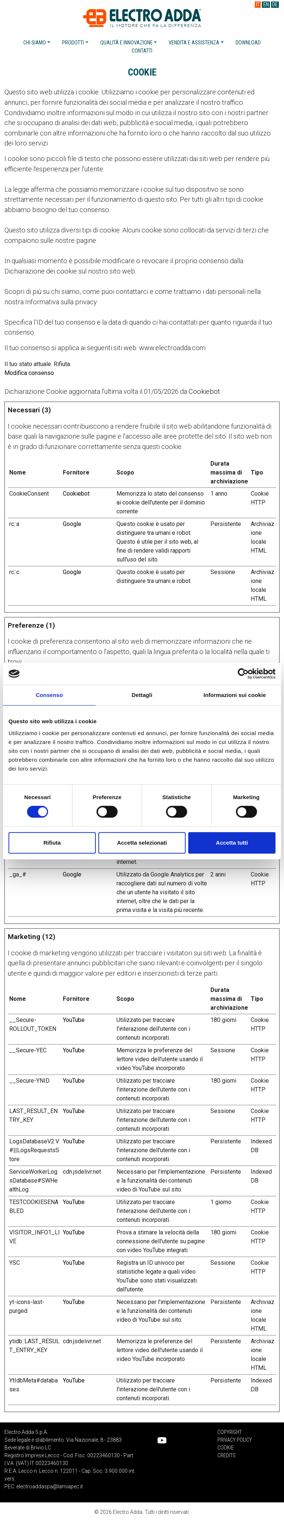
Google (72, 523)
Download (248, 43)
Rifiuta (52, 842)
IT (258, 4)
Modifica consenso (29, 372)
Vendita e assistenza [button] (194, 43)
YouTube (74, 1019)
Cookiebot (204, 391)
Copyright (229, 1432)
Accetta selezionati (142, 842)
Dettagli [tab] (142, 695)
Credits (226, 1455)
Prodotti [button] (73, 43)
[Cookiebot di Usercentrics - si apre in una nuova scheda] (243, 673)
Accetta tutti (232, 842)
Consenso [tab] (49, 695)
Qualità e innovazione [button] (126, 43)
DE (275, 4)
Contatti (142, 51)
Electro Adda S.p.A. (142, 18)
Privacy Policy (234, 1440)
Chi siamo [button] (34, 43)
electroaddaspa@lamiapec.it (49, 1486)
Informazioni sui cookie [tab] (234, 695)
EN (266, 4)
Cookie (225, 1448)
